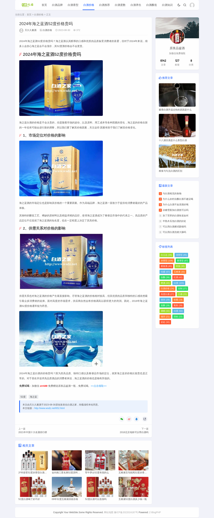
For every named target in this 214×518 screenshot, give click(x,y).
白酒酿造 (151, 5)
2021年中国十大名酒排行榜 (32, 432)
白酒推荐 (104, 5)
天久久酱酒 (30, 30)
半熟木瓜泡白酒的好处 (174, 221)
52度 (23, 396)
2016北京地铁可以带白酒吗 (134, 432)
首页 (44, 5)
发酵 (165, 305)
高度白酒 (167, 294)
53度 (165, 272)
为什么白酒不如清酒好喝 (175, 204)
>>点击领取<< (99, 385)
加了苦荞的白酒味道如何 (175, 215)
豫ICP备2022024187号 (126, 512)
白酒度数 (120, 5)
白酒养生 (136, 5)
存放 (180, 266)
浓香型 (167, 260)
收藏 (178, 299)
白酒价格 (88, 5)
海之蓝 (33, 396)
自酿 (165, 277)
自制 (182, 288)
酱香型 (182, 260)
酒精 (165, 311)
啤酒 (165, 283)
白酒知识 (167, 5)
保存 (165, 299)
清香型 (181, 255)
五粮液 (179, 272)
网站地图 (108, 512)
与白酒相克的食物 (172, 193)
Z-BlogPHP (155, 512)
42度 (178, 311)
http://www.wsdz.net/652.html (49, 408)
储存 (165, 316)
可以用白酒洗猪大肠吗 (174, 232)
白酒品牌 (57, 5)
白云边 (166, 255)
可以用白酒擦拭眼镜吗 (174, 226)
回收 (178, 316)
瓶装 (178, 305)
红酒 (178, 277)
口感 (182, 294)
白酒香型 (73, 5)
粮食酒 (166, 266)
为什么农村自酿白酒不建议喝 (178, 199)
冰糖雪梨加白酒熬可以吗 (175, 210)
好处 (165, 322)
